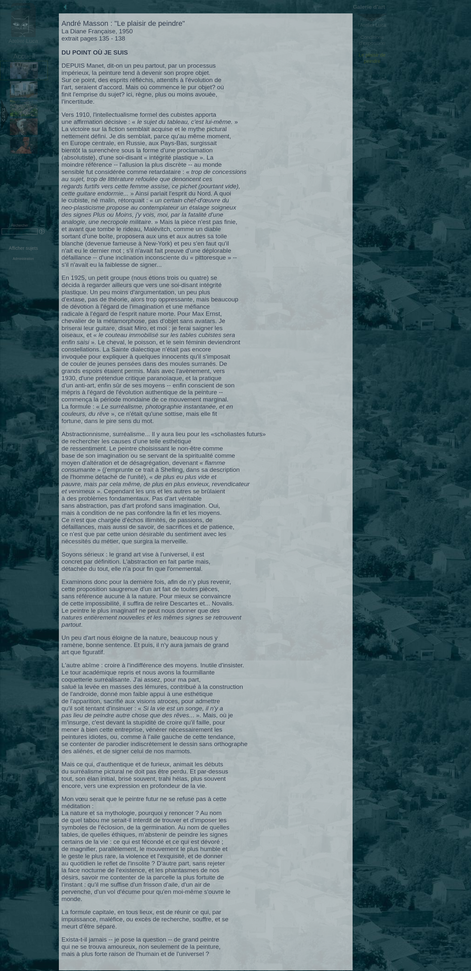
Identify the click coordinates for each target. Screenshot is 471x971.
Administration (23, 259)
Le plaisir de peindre (372, 57)
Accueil (24, 56)
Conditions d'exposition (372, 40)
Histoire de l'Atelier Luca (372, 22)
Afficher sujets (23, 248)
